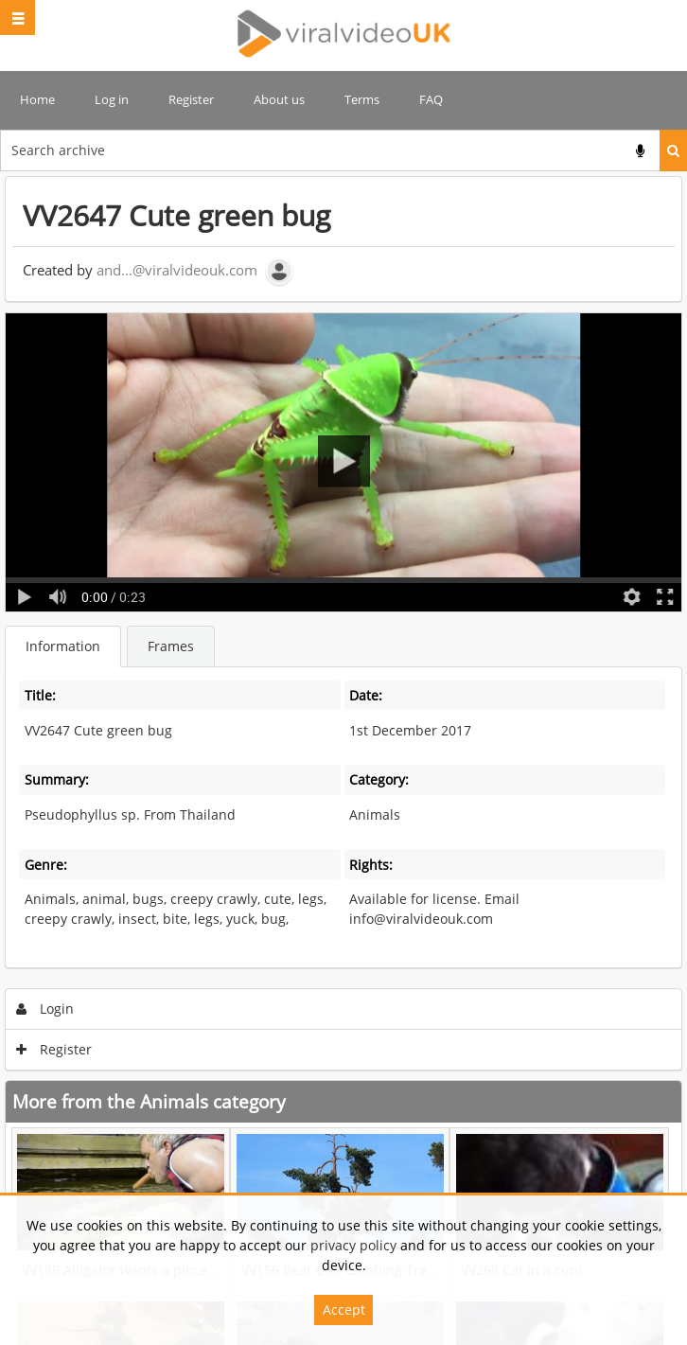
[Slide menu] (17, 17)
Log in (112, 99)
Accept (344, 1309)
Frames (171, 646)
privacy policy (353, 1245)
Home (37, 99)
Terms (361, 99)
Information (63, 646)
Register (191, 99)
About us (279, 99)
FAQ (431, 99)
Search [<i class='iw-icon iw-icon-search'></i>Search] (673, 150)
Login (45, 1009)
